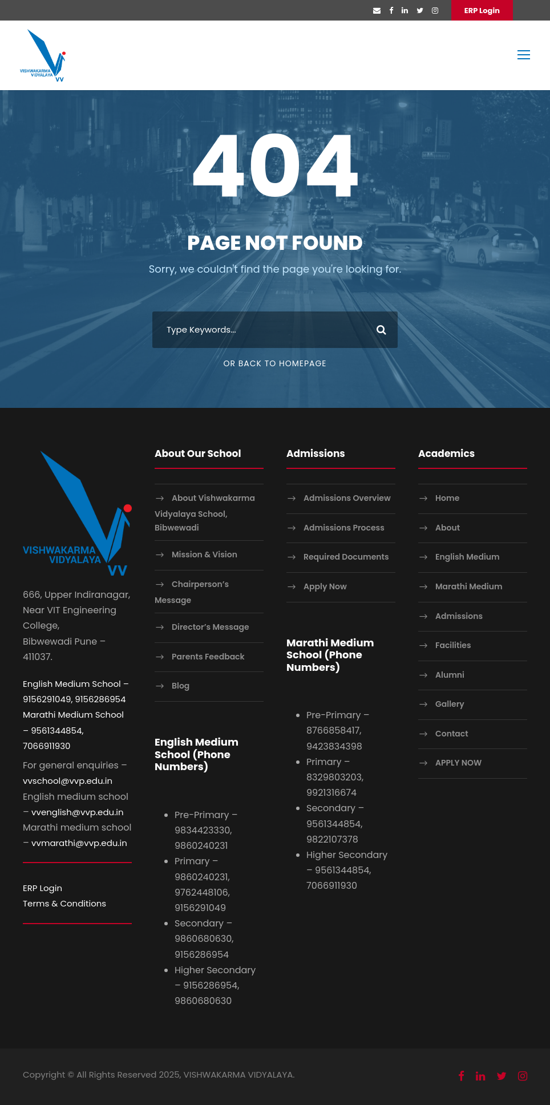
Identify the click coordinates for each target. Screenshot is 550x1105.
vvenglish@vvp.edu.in (77, 812)
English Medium (467, 556)
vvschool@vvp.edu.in (67, 781)
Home (447, 498)
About (447, 527)
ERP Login (482, 10)
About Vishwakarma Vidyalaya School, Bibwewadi (205, 512)
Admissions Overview (347, 498)
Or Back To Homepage (274, 363)
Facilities (453, 645)
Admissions (459, 616)
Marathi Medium (469, 586)
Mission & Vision (204, 554)
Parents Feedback (208, 656)
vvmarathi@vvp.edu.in (79, 843)
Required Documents (346, 556)
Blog (180, 686)
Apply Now (325, 586)
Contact (451, 733)
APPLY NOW (458, 763)
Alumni (449, 675)
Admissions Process (344, 527)
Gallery (449, 704)
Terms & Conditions (64, 903)
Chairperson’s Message (192, 591)
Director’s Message (210, 627)
